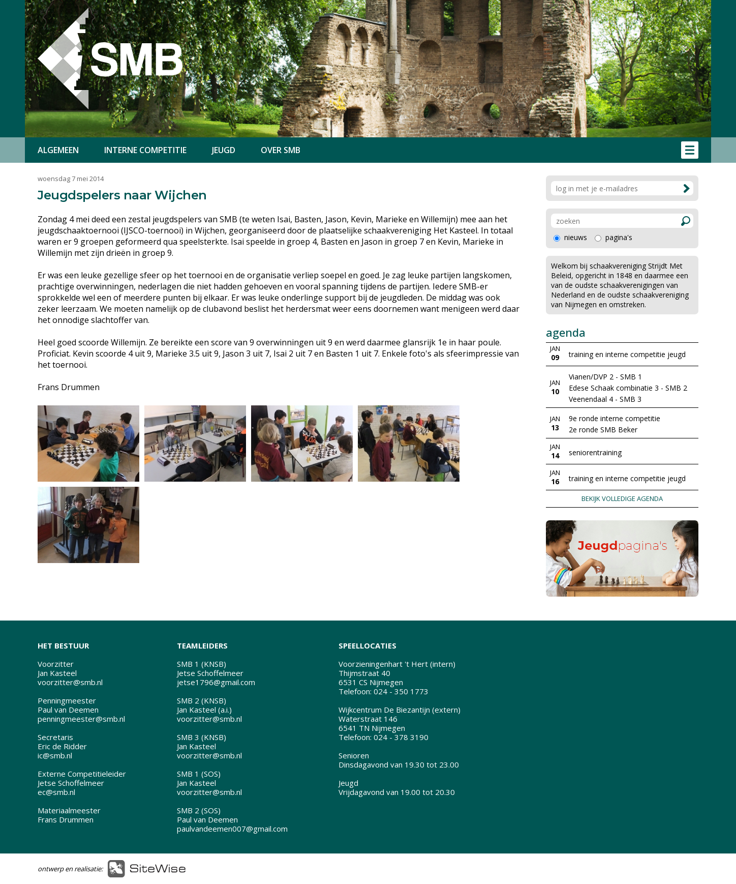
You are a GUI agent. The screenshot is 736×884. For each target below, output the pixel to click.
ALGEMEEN (58, 150)
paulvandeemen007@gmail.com (232, 828)
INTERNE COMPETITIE (145, 150)
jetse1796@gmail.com (216, 682)
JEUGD (223, 150)
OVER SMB (280, 150)
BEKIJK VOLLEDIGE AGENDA (622, 498)
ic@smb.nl (55, 755)
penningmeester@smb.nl (81, 719)
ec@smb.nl (56, 792)
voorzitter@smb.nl (70, 682)
